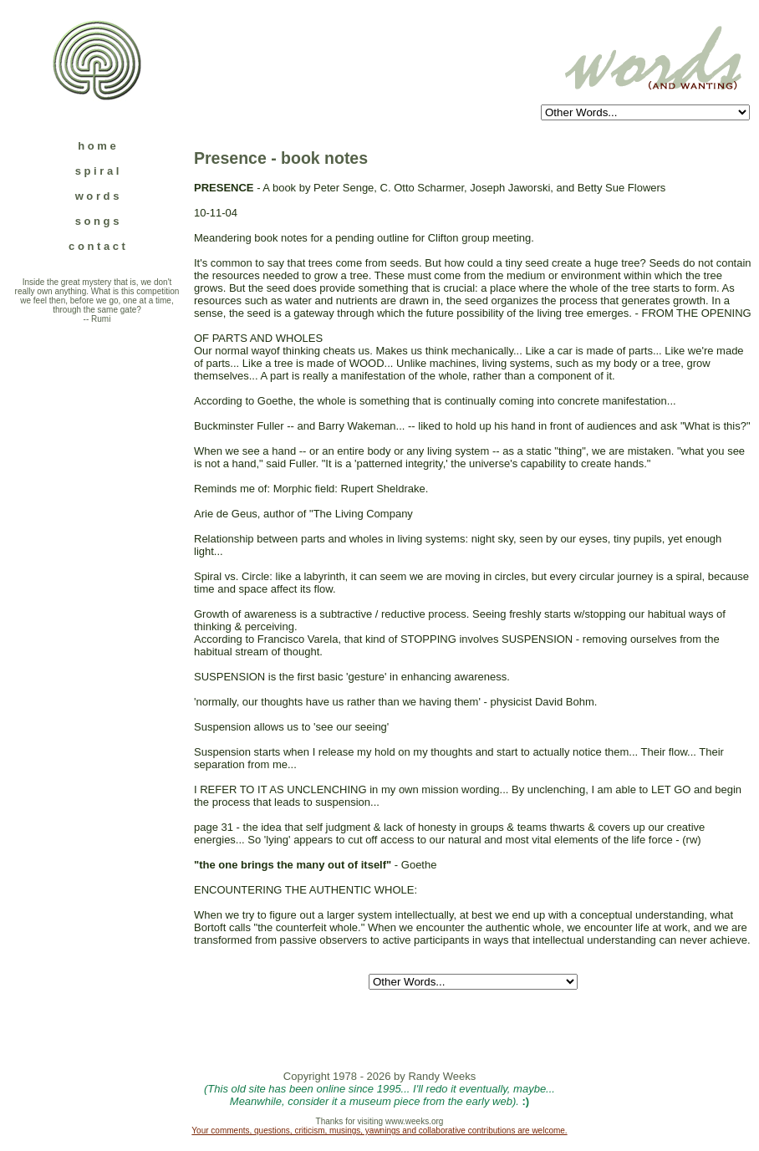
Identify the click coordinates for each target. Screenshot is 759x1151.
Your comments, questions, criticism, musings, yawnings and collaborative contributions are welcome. (379, 1130)
